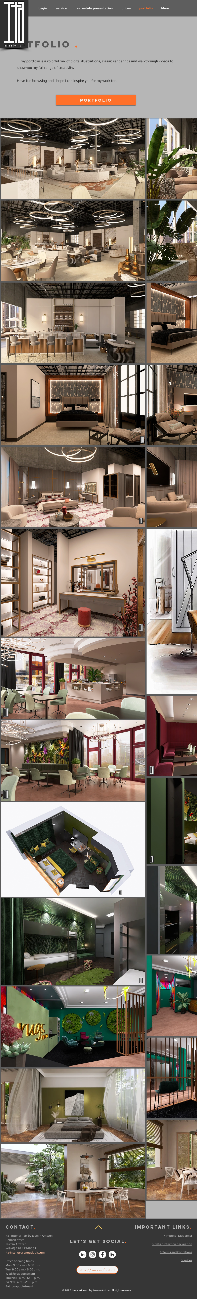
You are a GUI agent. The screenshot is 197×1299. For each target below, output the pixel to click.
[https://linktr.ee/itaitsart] (97, 1270)
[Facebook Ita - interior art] (102, 1254)
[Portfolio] (96, 100)
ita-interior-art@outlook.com (25, 1252)
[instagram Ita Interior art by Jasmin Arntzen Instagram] (92, 1254)
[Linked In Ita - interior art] (82, 1254)
